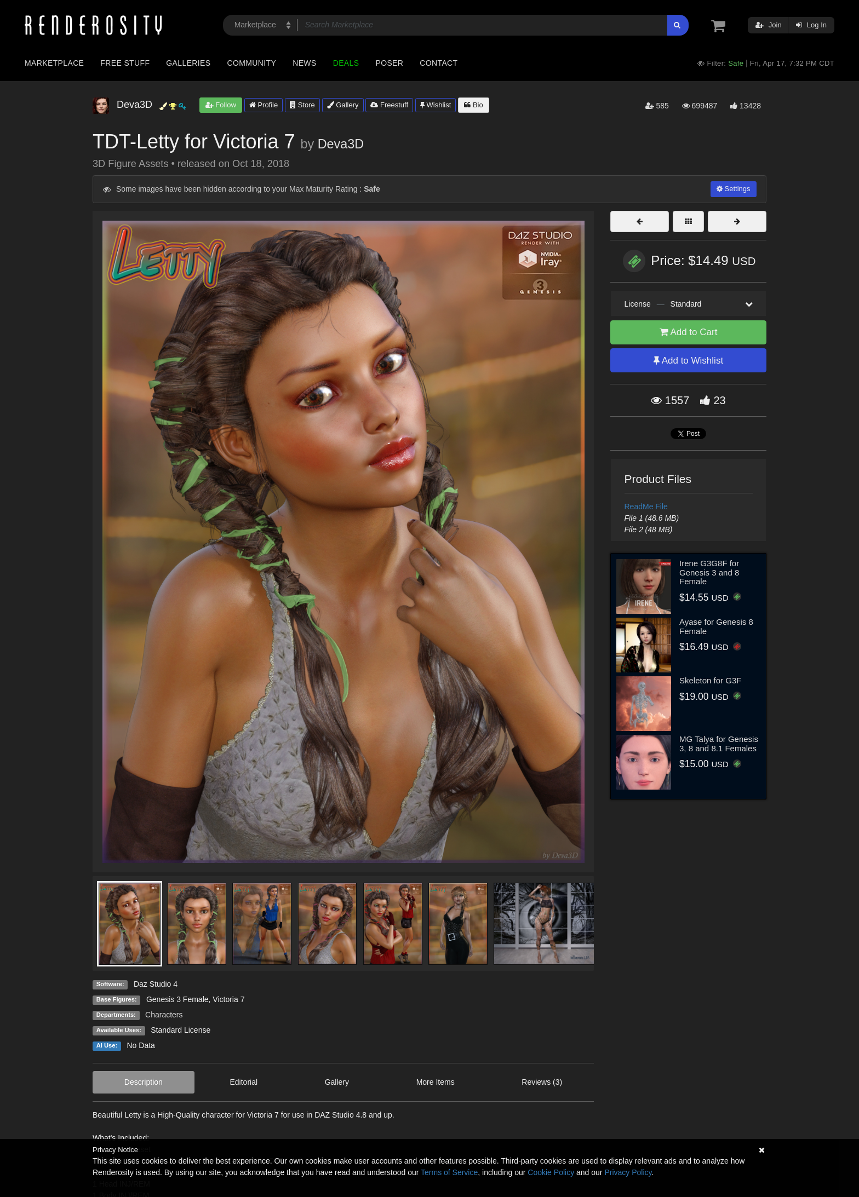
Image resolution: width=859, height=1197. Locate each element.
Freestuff (389, 105)
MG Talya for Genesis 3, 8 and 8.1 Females (718, 743)
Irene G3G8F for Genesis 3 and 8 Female (709, 572)
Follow (220, 105)
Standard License (180, 1030)
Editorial (243, 1082)
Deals (346, 63)
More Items (435, 1082)
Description (143, 1082)
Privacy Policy (627, 1172)
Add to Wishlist (688, 360)
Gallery (343, 105)
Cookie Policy (551, 1172)
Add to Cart (689, 332)
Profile (263, 105)
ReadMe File (646, 506)
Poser (389, 63)
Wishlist (435, 105)
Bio (473, 105)
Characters (163, 1014)
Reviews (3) (542, 1082)
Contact (438, 63)
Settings (734, 189)
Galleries (188, 63)
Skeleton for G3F (710, 680)
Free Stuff (125, 63)
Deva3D (341, 144)
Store (302, 105)
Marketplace (54, 63)
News (304, 63)
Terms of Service (449, 1172)
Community (252, 63)
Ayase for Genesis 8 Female (716, 626)
